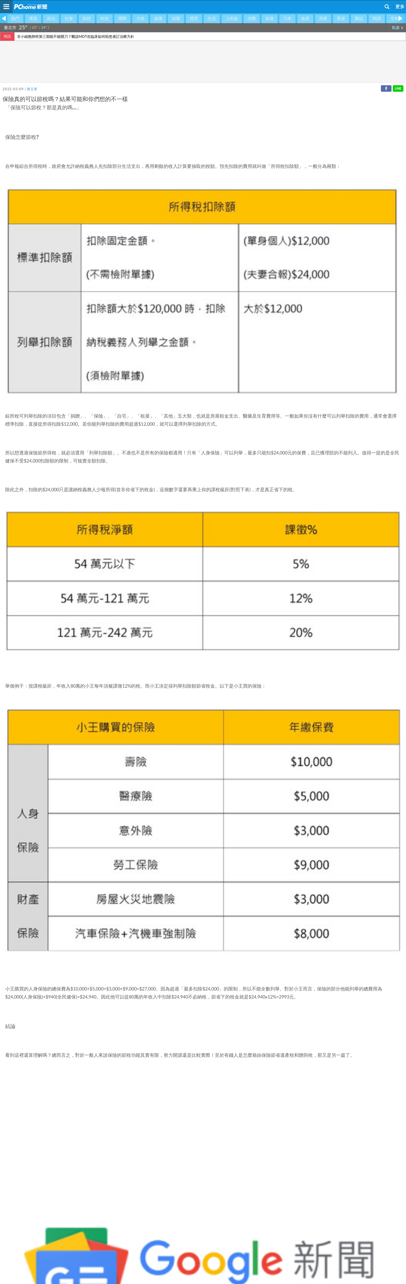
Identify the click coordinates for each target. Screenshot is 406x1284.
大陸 (140, 19)
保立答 (32, 89)
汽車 (287, 19)
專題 (33, 19)
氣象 (397, 28)
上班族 (232, 19)
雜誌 (359, 19)
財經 (87, 19)
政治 (51, 19)
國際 (122, 19)
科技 (104, 19)
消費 (252, 19)
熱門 (15, 19)
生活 (212, 19)
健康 (158, 19)
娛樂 (176, 19)
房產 (323, 19)
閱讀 (377, 19)
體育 (194, 19)
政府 (305, 19)
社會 (69, 19)
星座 (341, 19)
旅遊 (269, 19)
